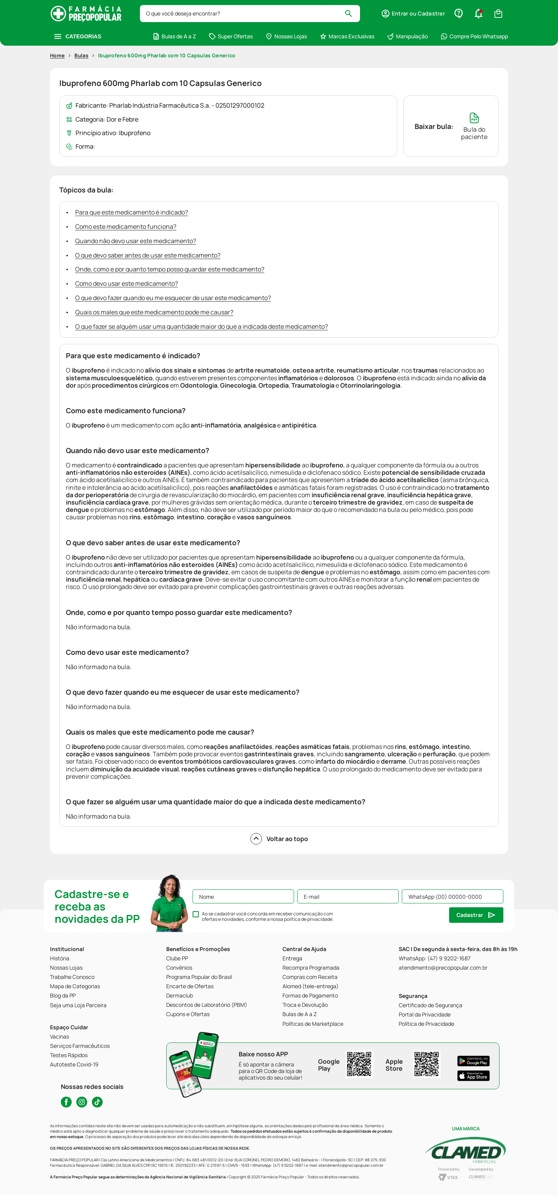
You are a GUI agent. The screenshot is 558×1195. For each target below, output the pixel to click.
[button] (413, 13)
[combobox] (250, 13)
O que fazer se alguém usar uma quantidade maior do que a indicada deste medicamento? (201, 326)
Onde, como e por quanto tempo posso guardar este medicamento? (169, 269)
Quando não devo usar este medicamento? (135, 241)
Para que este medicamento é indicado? (131, 212)
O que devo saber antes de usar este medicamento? (147, 255)
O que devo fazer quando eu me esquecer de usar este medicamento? (173, 298)
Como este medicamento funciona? (125, 226)
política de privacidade (308, 919)
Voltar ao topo (279, 839)
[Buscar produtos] (352, 13)
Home (57, 55)
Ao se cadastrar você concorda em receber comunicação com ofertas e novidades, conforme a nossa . (268, 916)
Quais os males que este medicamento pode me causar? (154, 312)
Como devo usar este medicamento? (126, 283)
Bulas (81, 55)
